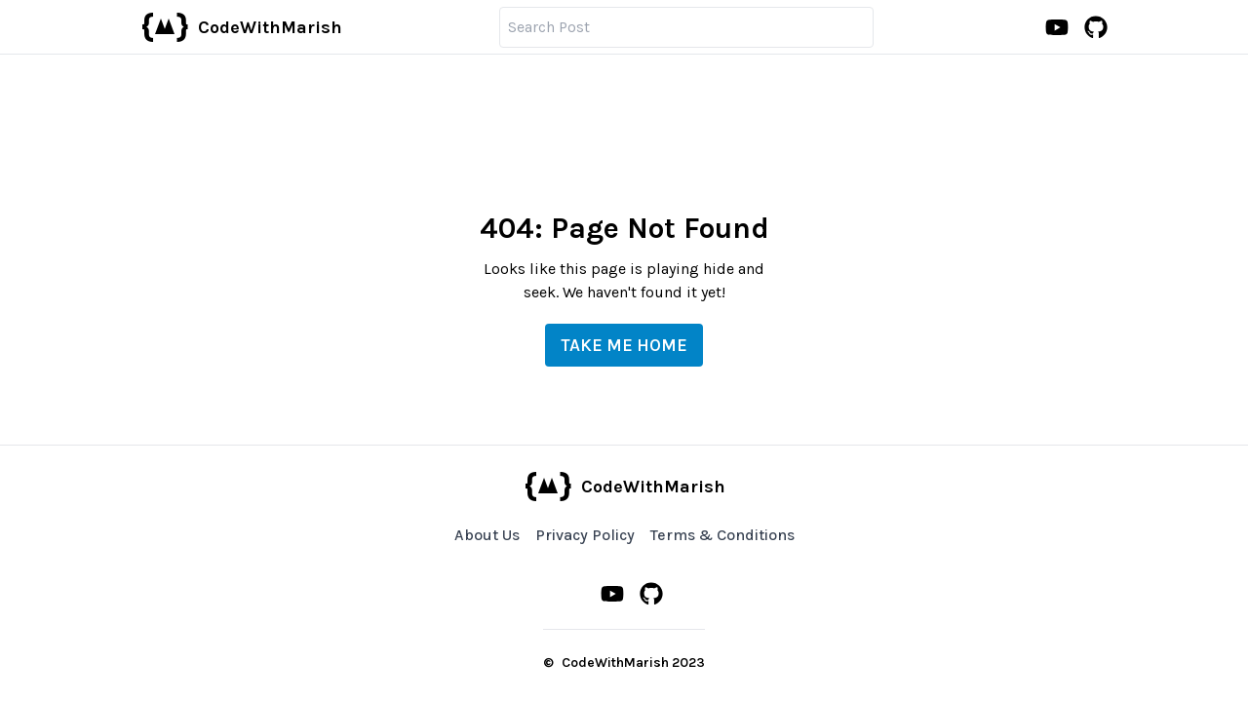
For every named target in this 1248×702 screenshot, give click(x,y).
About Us (487, 535)
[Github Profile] (1096, 27)
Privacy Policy (585, 535)
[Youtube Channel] (1057, 27)
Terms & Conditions (722, 535)
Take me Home (624, 345)
